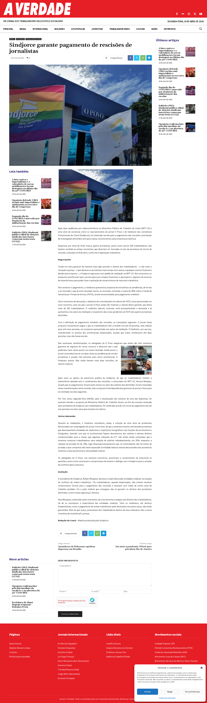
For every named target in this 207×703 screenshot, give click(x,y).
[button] (201, 667)
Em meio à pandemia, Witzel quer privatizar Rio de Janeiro (133, 547)
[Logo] (77, 9)
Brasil (12, 39)
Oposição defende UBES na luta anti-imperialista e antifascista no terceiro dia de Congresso (26, 203)
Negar (170, 692)
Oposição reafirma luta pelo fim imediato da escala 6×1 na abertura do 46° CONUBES (26, 589)
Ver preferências (192, 692)
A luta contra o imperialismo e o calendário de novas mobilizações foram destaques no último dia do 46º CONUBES (24, 185)
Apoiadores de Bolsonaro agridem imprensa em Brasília (76, 547)
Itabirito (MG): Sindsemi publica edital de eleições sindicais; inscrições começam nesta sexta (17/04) (25, 237)
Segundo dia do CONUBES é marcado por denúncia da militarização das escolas (26, 219)
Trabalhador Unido (33, 39)
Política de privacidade (167, 698)
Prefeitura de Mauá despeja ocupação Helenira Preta (22, 604)
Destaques (20, 39)
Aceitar (147, 692)
